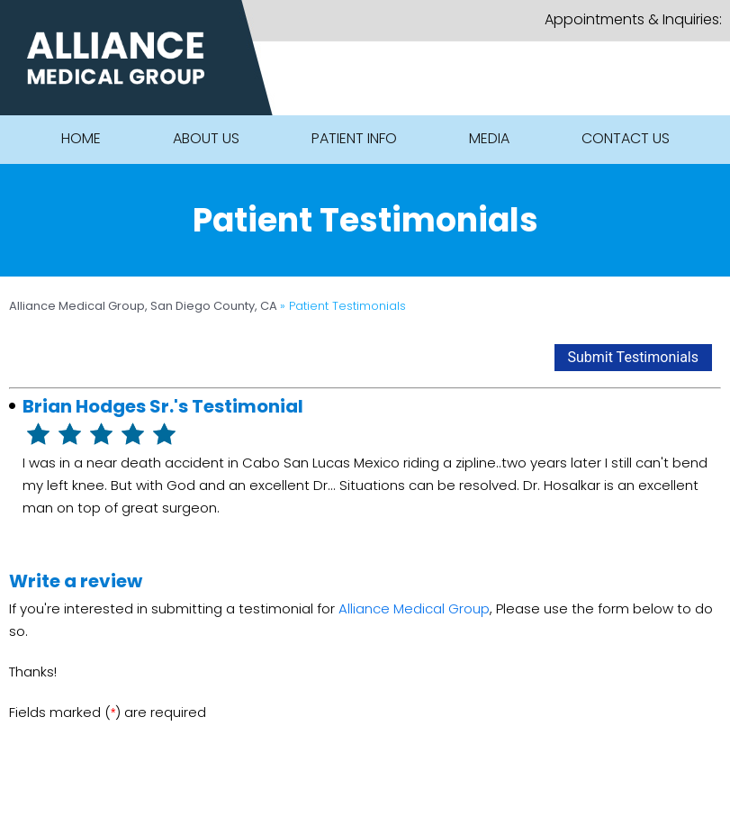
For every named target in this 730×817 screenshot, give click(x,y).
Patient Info (354, 138)
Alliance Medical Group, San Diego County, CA (144, 305)
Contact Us (625, 138)
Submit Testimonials (633, 357)
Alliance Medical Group (414, 608)
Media (489, 138)
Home (81, 138)
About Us (206, 138)
